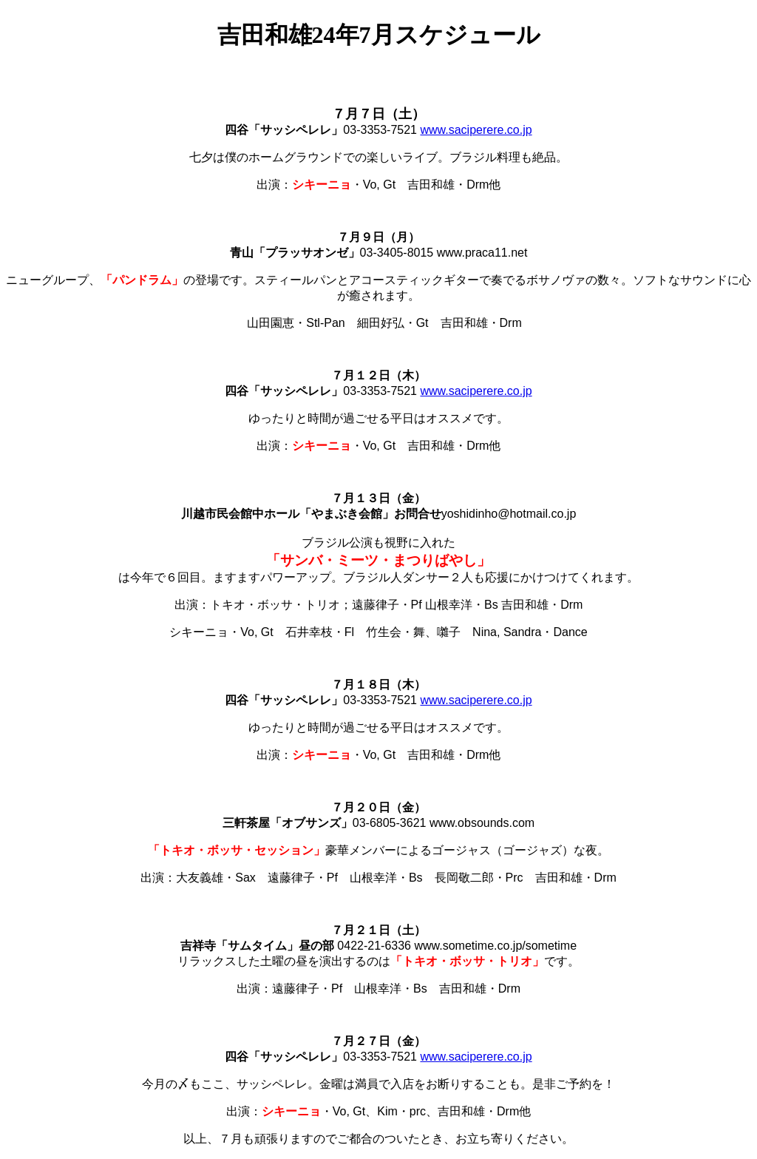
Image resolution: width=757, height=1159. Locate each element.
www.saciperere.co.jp (476, 130)
